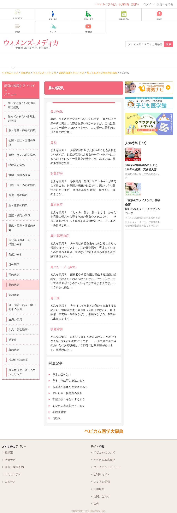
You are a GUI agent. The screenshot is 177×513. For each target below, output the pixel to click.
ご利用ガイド (101, 474)
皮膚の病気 (15, 319)
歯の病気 (14, 294)
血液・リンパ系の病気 (22, 154)
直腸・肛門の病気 (19, 215)
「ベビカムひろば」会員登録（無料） (117, 4)
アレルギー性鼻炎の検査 (67, 393)
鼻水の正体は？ (61, 374)
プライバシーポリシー (107, 467)
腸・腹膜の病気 (18, 205)
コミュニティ (13, 474)
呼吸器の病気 (17, 164)
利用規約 (98, 489)
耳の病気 (14, 274)
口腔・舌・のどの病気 (22, 185)
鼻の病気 (14, 284)
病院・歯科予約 (14, 467)
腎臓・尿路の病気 (19, 175)
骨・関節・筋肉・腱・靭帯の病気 (22, 307)
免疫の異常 (15, 254)
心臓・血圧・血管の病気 (22, 142)
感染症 (13, 339)
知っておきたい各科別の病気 (21, 118)
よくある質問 (101, 481)
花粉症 (56, 418)
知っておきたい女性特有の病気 (21, 105)
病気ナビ (10, 459)
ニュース (10, 481)
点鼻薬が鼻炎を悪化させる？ (70, 387)
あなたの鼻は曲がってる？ (68, 405)
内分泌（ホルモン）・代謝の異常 (22, 242)
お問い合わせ (101, 496)
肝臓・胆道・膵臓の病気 (22, 227)
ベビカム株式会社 (104, 459)
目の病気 (14, 264)
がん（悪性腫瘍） (19, 329)
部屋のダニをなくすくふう (68, 399)
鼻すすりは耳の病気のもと (68, 380)
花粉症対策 (59, 411)
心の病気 (14, 349)
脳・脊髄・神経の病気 (22, 130)
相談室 (9, 452)
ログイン (148, 4)
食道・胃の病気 (18, 195)
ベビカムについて (104, 452)
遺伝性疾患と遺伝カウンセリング (22, 372)
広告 (96, 503)
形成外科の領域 (18, 359)
